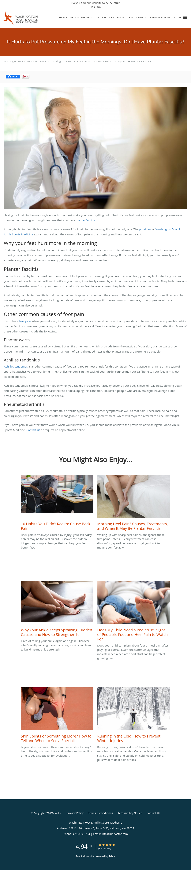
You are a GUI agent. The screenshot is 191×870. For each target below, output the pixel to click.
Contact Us (153, 813)
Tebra (112, 856)
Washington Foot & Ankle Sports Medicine (27, 61)
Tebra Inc (56, 813)
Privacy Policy (75, 813)
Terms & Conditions (100, 813)
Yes (93, 7)
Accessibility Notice (130, 813)
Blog (58, 61)
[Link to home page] (19, 19)
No (99, 7)
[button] (185, 17)
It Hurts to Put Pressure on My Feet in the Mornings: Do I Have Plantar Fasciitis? (109, 61)
